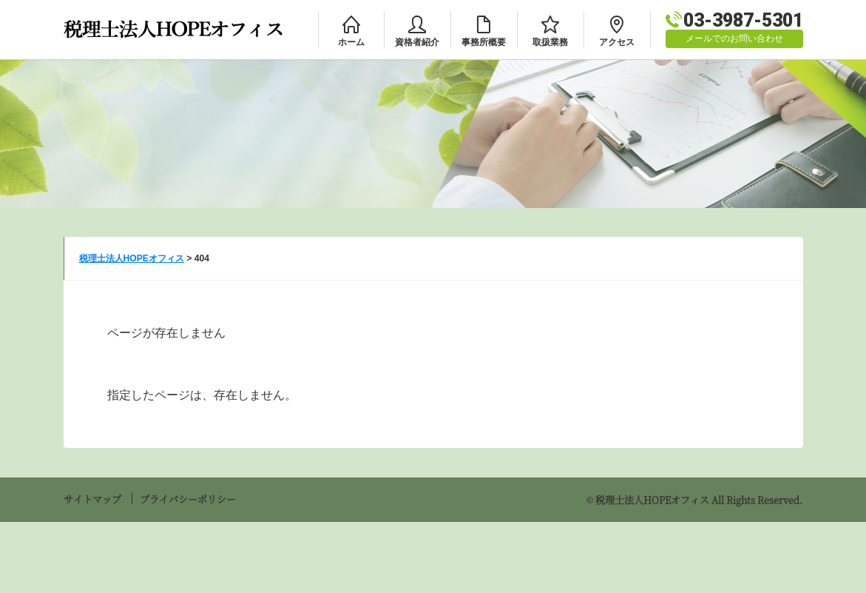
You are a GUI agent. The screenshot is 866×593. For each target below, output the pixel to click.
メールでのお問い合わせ (734, 38)
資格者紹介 (417, 42)
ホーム (351, 42)
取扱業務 (550, 42)
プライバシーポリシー (188, 499)
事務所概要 (483, 42)
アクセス (617, 42)
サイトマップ (92, 499)
